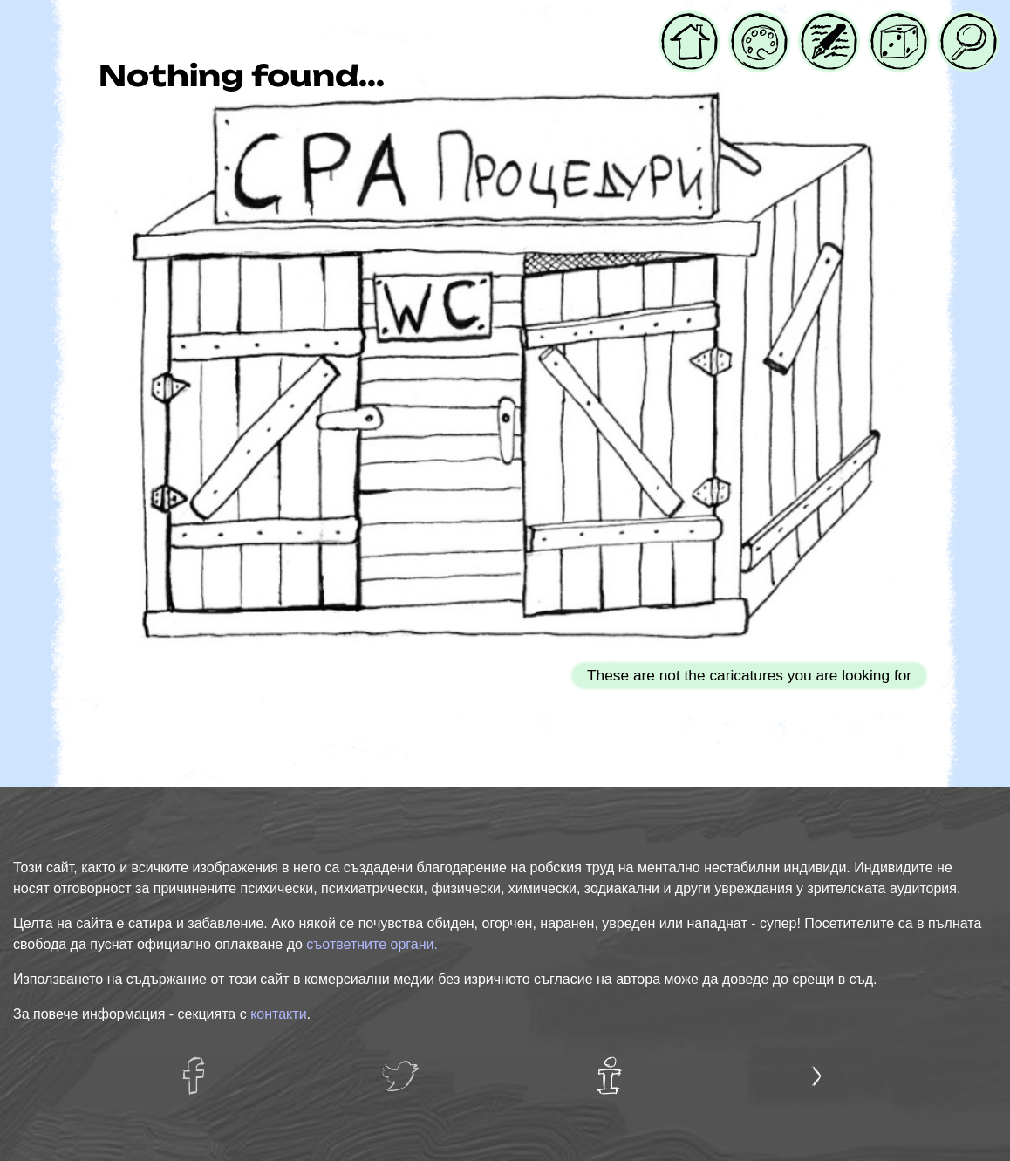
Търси (963, 24)
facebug (202, 1067)
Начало (689, 24)
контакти (278, 1014)
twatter (405, 1067)
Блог (818, 24)
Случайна (898, 24)
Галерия (759, 24)
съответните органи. (372, 944)
